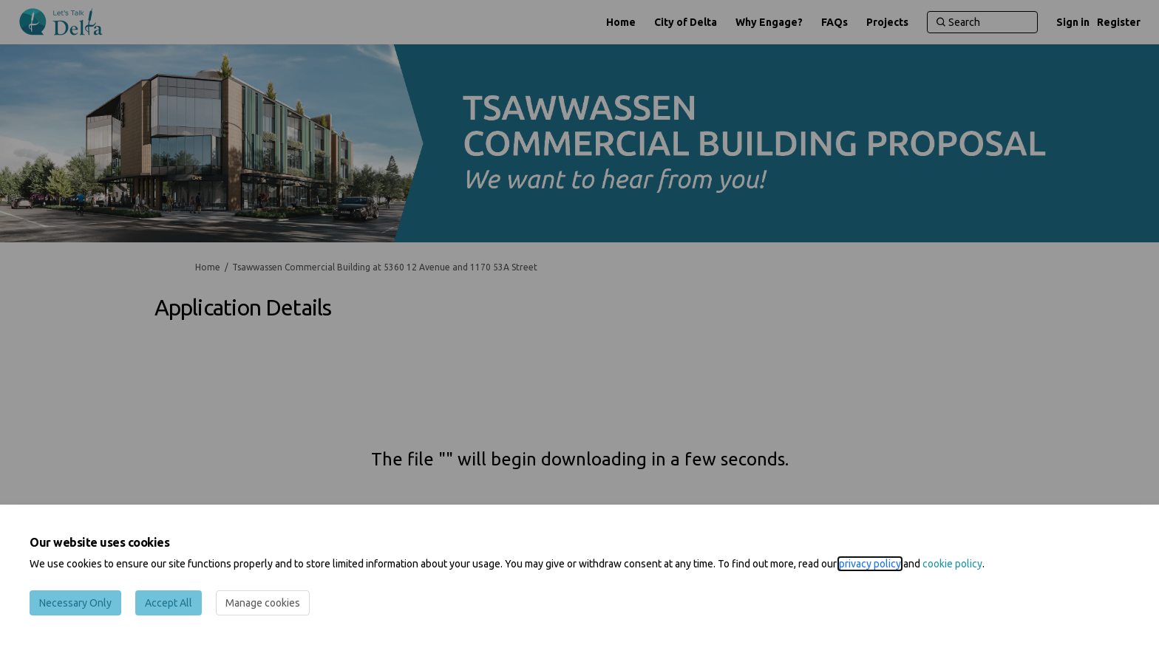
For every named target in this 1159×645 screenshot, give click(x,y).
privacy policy (870, 564)
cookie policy (952, 564)
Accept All (168, 603)
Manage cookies (262, 603)
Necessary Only (75, 603)
